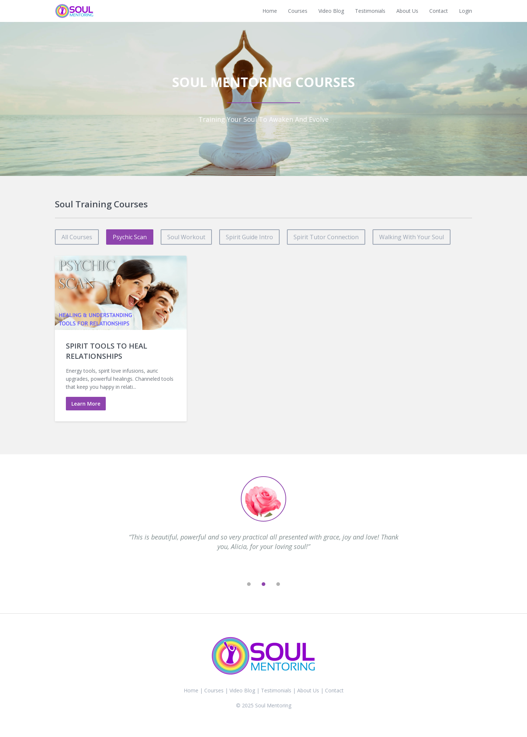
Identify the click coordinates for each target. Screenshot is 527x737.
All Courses (76, 237)
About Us (407, 10)
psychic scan (130, 237)
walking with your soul (411, 237)
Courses (297, 10)
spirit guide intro (249, 237)
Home (269, 10)
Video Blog (331, 10)
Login (465, 10)
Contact (438, 10)
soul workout (186, 237)
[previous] (234, 584)
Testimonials (370, 10)
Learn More (85, 403)
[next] (292, 584)
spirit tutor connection (326, 237)
